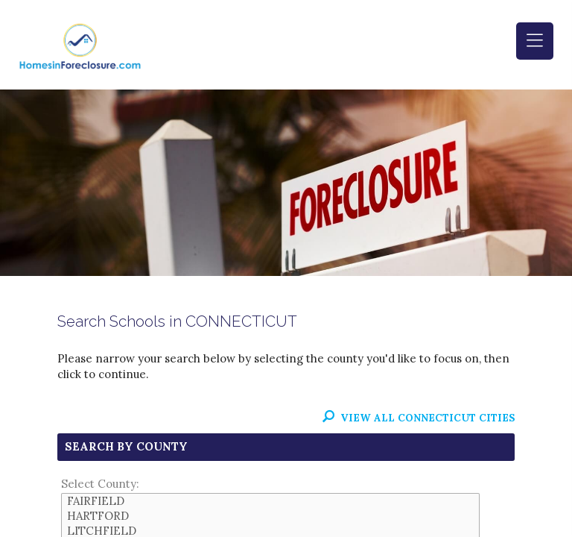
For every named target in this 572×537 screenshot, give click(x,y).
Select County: (100, 484)
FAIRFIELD (270, 501)
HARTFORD (270, 516)
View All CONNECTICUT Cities (418, 417)
